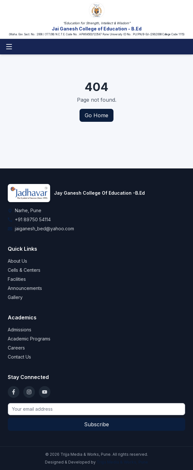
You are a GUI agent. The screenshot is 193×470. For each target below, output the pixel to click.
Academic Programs (29, 338)
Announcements (25, 288)
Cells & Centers (24, 270)
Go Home (96, 115)
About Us (17, 261)
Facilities (17, 279)
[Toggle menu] (9, 46)
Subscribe (96, 424)
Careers (16, 347)
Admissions (19, 329)
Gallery (15, 297)
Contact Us (19, 357)
